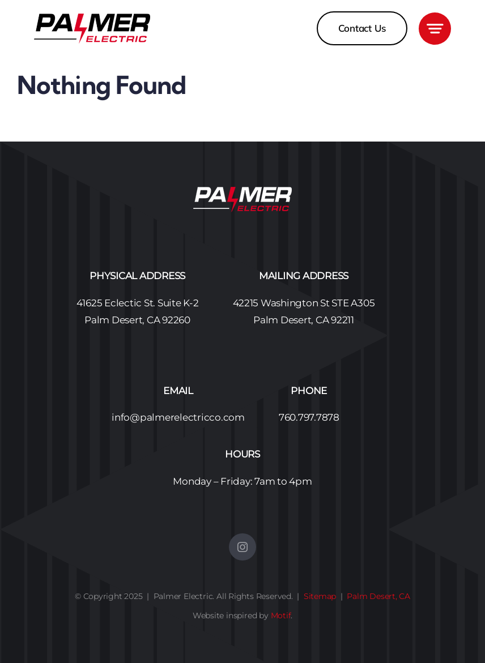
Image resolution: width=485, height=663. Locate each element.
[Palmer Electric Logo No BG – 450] (92, 18)
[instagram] (242, 547)
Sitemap (320, 596)
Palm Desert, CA (378, 596)
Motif (281, 615)
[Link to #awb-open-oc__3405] (435, 28)
